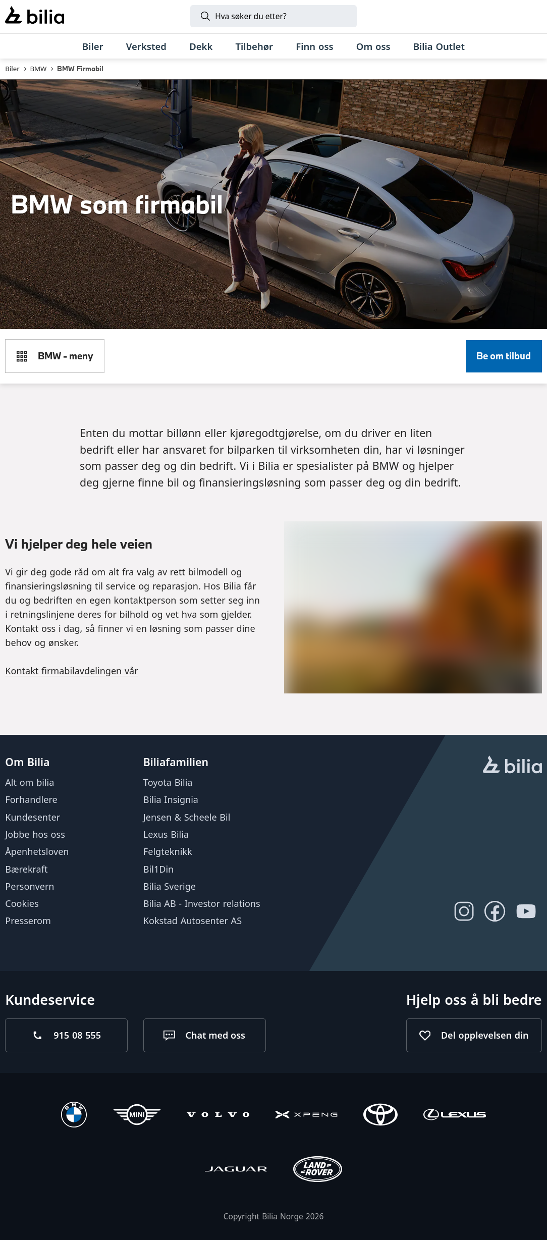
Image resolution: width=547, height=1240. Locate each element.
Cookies (21, 903)
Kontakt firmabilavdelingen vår (71, 671)
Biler (12, 68)
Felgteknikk (167, 851)
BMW (38, 68)
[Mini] (137, 1116)
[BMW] (74, 1116)
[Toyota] (380, 1116)
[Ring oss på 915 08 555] (66, 1035)
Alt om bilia (29, 782)
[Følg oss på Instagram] (463, 911)
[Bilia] (34, 16)
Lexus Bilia (166, 834)
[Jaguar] (236, 1171)
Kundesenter (32, 817)
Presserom (28, 920)
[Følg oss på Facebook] (495, 911)
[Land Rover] (318, 1171)
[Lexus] (454, 1116)
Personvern (29, 886)
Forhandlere (31, 800)
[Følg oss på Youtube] (526, 911)
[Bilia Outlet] (439, 46)
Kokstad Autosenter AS (192, 920)
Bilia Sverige (169, 886)
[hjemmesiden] (512, 766)
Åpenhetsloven (37, 851)
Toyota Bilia (168, 782)
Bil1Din (158, 869)
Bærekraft (26, 869)
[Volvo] (218, 1116)
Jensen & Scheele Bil (186, 817)
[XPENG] (306, 1116)
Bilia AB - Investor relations (201, 903)
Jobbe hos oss (35, 834)
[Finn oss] (315, 46)
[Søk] (273, 16)
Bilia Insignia (170, 800)
